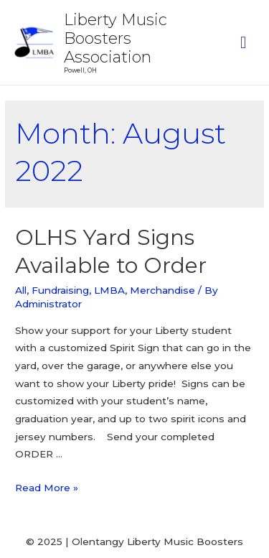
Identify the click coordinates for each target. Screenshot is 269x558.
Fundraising (60, 290)
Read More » (46, 487)
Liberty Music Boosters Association (115, 38)
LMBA (109, 290)
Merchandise (162, 290)
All (21, 290)
